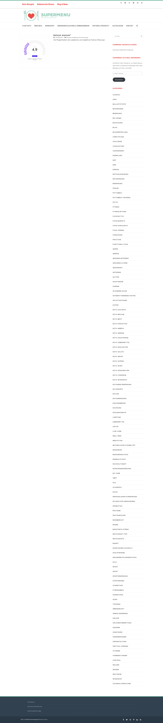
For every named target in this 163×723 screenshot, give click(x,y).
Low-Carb (117, 431)
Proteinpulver (119, 515)
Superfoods (118, 595)
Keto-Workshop (120, 380)
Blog (115, 127)
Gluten (116, 277)
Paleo (115, 492)
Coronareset (118, 151)
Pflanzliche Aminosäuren (124, 501)
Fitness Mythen (119, 211)
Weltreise (117, 674)
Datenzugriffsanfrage (34, 711)
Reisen (115, 524)
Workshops (49, 26)
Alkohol (116, 95)
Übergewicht (118, 609)
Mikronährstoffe (120, 454)
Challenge (117, 141)
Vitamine (116, 651)
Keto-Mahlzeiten (120, 347)
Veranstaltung (119, 641)
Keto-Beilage (118, 314)
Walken (116, 665)
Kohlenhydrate (119, 412)
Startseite (26, 26)
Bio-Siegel (117, 118)
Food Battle (118, 216)
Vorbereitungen (120, 655)
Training (116, 604)
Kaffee (116, 305)
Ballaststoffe (119, 104)
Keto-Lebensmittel (121, 342)
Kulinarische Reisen (45, 4)
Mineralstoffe (119, 459)
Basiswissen (118, 109)
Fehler (116, 188)
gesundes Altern (120, 263)
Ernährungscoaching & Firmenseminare (73, 26)
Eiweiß (116, 169)
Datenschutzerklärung (34, 706)
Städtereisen (118, 581)
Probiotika (117, 506)
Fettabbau (117, 193)
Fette (115, 202)
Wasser (116, 669)
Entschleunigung (120, 174)
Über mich (38, 26)
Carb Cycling (118, 137)
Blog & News (62, 4)
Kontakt (129, 26)
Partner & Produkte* (100, 26)
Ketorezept (118, 389)
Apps (115, 99)
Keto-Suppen (118, 361)
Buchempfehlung (120, 132)
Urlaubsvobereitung (122, 623)
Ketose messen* (62, 35)
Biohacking (118, 123)
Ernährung (117, 183)
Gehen (115, 249)
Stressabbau (118, 590)
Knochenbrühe (119, 403)
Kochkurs (117, 408)
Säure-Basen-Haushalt (123, 548)
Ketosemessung (83, 37)
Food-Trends (118, 230)
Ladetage (117, 417)
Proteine (117, 510)
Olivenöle (117, 487)
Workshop (117, 679)
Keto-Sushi (117, 366)
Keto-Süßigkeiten (121, 370)
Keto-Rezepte (28, 4)
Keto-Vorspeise (119, 375)
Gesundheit (118, 267)
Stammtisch (118, 585)
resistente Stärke (121, 529)
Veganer (116, 627)
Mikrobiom (117, 450)
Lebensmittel (119, 422)
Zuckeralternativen (122, 683)
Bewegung (117, 113)
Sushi (115, 599)
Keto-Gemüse (118, 333)
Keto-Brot (117, 319)
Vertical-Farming (120, 646)
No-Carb (116, 473)
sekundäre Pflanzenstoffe (124, 557)
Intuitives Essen (120, 300)
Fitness (116, 207)
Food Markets (119, 221)
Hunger (116, 286)
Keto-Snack (118, 356)
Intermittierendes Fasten (124, 295)
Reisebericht (118, 520)
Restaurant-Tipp (120, 534)
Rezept (116, 543)
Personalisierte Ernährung (125, 496)
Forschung (117, 235)
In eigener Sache (120, 291)
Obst (115, 478)
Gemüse (116, 253)
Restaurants (118, 538)
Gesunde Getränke (121, 258)
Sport (115, 567)
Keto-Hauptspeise (120, 338)
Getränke (117, 272)
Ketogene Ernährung (72, 37)
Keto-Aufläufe (119, 310)
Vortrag (116, 660)
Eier (114, 165)
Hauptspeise (118, 281)
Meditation (117, 440)
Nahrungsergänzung (122, 468)
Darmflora (117, 155)
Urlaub (116, 618)
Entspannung (118, 179)
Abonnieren (119, 80)
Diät (114, 160)
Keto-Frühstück (120, 324)
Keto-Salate (118, 352)
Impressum (31, 702)
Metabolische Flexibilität (124, 445)
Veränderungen (119, 637)
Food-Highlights (120, 225)
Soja (115, 562)
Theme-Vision (43, 719)
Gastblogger (117, 26)
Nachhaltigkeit (120, 464)
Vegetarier (117, 632)
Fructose (117, 239)
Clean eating (118, 146)
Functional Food (120, 244)
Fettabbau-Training (121, 197)
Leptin (115, 426)
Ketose (116, 394)
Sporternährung (120, 576)
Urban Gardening (120, 613)
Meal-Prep (117, 436)
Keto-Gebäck (118, 328)
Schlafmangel (119, 553)
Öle (114, 482)
